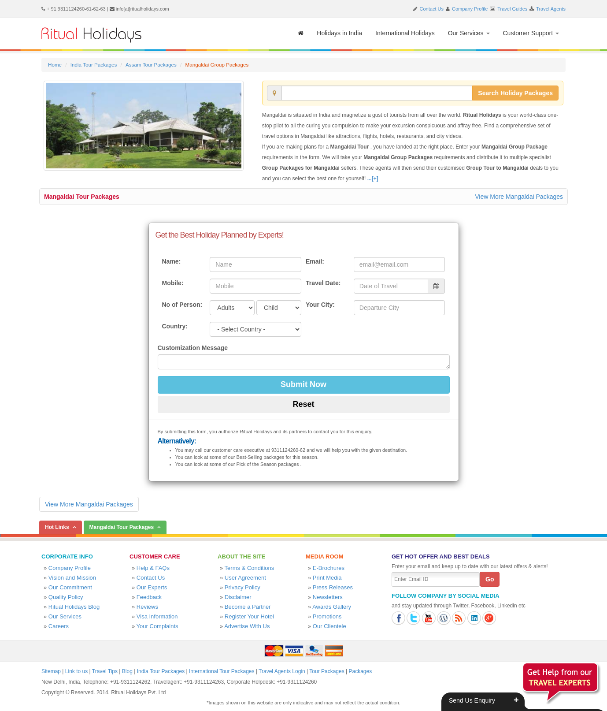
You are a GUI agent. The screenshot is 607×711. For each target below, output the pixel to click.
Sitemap (51, 671)
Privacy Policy (242, 587)
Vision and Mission (72, 577)
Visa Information (157, 616)
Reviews (147, 606)
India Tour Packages (93, 64)
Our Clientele (329, 626)
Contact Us (432, 8)
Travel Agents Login (282, 671)
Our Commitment (70, 587)
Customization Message (193, 347)
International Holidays (405, 33)
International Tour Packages (222, 671)
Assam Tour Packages (151, 64)
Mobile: (173, 283)
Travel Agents (551, 8)
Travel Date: (323, 283)
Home (55, 64)
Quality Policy (65, 597)
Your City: (320, 304)
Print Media (327, 577)
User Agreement (245, 577)
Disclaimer (238, 597)
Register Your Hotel (249, 616)
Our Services (469, 33)
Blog (127, 671)
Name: (171, 261)
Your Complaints (157, 626)
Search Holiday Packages (515, 93)
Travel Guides (512, 8)
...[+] (372, 178)
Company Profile (470, 8)
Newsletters (328, 597)
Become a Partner (248, 606)
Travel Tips (105, 671)
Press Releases (333, 587)
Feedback (149, 597)
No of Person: (182, 304)
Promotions (327, 616)
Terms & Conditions (249, 568)
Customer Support (531, 33)
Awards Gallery (331, 606)
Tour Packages (326, 671)
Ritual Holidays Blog (74, 606)
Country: (175, 326)
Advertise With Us (247, 626)
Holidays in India (339, 33)
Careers (58, 626)
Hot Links (57, 527)
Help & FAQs (153, 568)
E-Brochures (328, 568)
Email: (315, 261)
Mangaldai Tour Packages (81, 196)
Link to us (76, 671)
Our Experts (152, 587)
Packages (360, 671)
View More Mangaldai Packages (519, 196)
